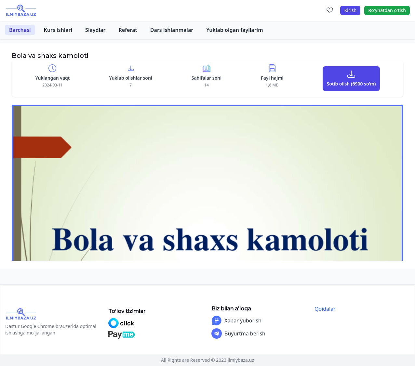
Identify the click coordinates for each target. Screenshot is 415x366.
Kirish (350, 10)
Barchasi (20, 29)
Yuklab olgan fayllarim (234, 29)
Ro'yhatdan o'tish (387, 10)
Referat (127, 29)
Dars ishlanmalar (171, 29)
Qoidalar (325, 308)
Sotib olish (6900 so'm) (351, 84)
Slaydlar (95, 29)
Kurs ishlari (58, 29)
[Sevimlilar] (330, 10)
